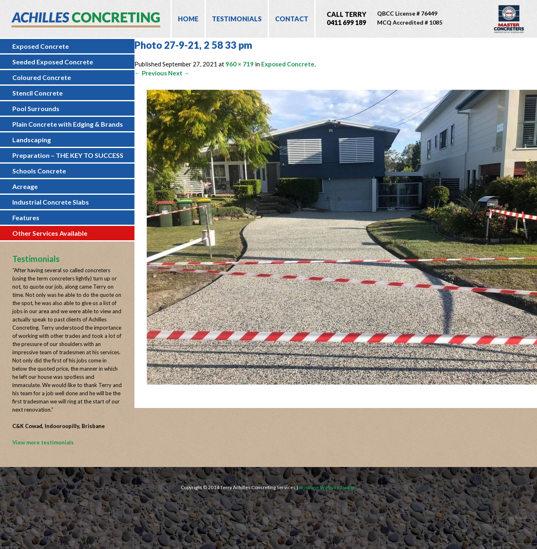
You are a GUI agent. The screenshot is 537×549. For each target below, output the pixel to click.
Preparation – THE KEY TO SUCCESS (67, 155)
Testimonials (237, 19)
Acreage (25, 186)
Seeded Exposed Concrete (52, 62)
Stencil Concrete (37, 93)
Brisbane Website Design (327, 487)
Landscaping (31, 140)
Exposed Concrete (40, 46)
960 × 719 (239, 64)
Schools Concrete (39, 171)
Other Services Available (49, 233)
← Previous (150, 73)
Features (25, 217)
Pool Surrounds (35, 108)
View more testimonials (43, 442)
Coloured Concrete (41, 77)
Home (188, 19)
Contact (291, 19)
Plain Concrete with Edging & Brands (67, 124)
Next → (179, 73)
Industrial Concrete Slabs (50, 202)
